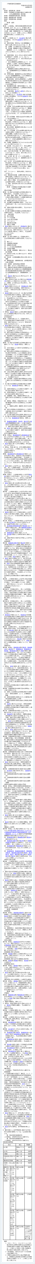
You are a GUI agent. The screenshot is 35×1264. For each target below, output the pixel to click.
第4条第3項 (16, 435)
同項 (14, 556)
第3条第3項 (10, 851)
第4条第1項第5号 (12, 421)
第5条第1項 (25, 435)
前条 (22, 651)
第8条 (16, 960)
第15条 (9, 534)
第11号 (26, 421)
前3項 (6, 293)
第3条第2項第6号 (19, 912)
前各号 (10, 276)
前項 (6, 226)
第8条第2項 (25, 527)
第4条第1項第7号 (13, 543)
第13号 (23, 543)
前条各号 (9, 714)
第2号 (16, 91)
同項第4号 (24, 226)
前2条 (16, 344)
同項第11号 (24, 286)
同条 (27, 640)
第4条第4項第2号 (20, 851)
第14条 (9, 1044)
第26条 (6, 651)
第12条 (19, 639)
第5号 (25, 852)
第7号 (22, 854)
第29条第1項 (13, 651)
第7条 (10, 960)
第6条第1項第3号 (16, 852)
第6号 (16, 854)
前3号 (8, 704)
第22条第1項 (12, 1051)
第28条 (16, 981)
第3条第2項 (10, 837)
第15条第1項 (12, 1022)
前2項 (29, 449)
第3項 (10, 649)
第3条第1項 (17, 647)
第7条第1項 (10, 526)
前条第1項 (15, 385)
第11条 (11, 630)
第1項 (6, 286)
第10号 (20, 421)
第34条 (15, 1061)
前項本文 (7, 615)
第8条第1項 (10, 532)
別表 (10, 998)
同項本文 (23, 615)
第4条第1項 (15, 418)
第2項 (24, 647)
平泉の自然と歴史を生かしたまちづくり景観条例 (18, 832)
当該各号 (19, 39)
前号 (22, 91)
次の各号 (22, 38)
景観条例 (8, 945)
